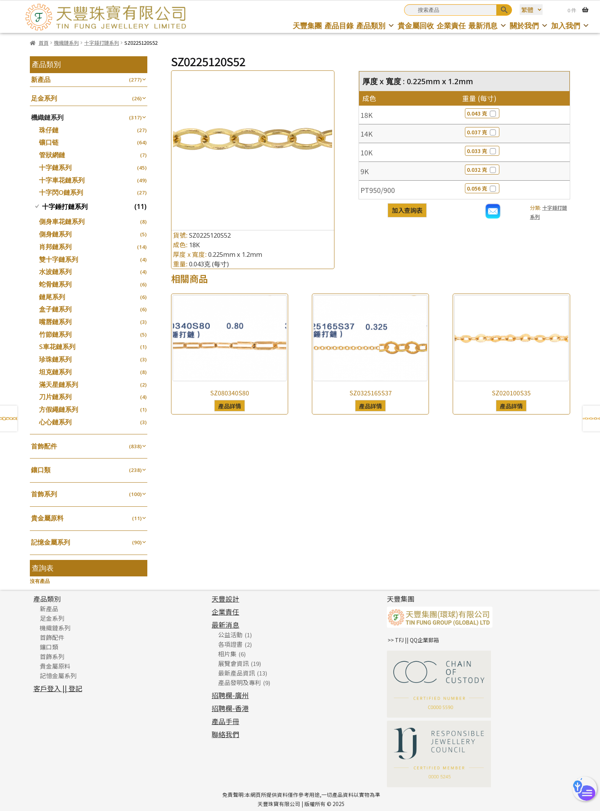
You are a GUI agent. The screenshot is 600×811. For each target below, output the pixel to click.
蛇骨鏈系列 (55, 284)
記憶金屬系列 (50, 542)
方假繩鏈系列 (58, 409)
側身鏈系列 (55, 234)
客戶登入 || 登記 (57, 688)
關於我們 (529, 25)
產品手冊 (225, 721)
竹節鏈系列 (55, 334)
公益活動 (230, 634)
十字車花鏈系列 (62, 180)
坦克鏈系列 (55, 371)
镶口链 (49, 142)
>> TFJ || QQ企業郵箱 (413, 640)
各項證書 (230, 644)
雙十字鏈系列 (58, 259)
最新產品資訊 (236, 672)
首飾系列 (44, 494)
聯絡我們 (225, 734)
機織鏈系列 (66, 42)
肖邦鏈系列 (55, 246)
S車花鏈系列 (57, 346)
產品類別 (375, 25)
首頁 (44, 42)
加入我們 (570, 25)
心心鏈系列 (55, 422)
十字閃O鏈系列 (61, 192)
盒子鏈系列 (55, 309)
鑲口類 (41, 469)
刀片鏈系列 (55, 396)
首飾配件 (44, 446)
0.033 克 (482, 151)
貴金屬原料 (47, 518)
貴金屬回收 (416, 25)
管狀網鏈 (52, 154)
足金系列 (44, 98)
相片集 (227, 653)
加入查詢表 (407, 210)
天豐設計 (225, 599)
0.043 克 (482, 113)
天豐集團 (307, 25)
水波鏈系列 (55, 271)
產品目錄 (339, 25)
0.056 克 (482, 188)
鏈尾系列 (52, 296)
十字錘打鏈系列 (101, 42)
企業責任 (451, 25)
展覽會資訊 (233, 663)
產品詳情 (229, 405)
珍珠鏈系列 (55, 359)
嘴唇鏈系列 (55, 321)
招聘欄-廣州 (230, 695)
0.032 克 (482, 169)
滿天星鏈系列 (58, 384)
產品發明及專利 (239, 682)
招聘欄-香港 (230, 708)
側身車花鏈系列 (62, 221)
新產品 (41, 79)
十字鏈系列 (55, 167)
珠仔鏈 (49, 130)
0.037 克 (482, 132)
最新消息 (487, 25)
